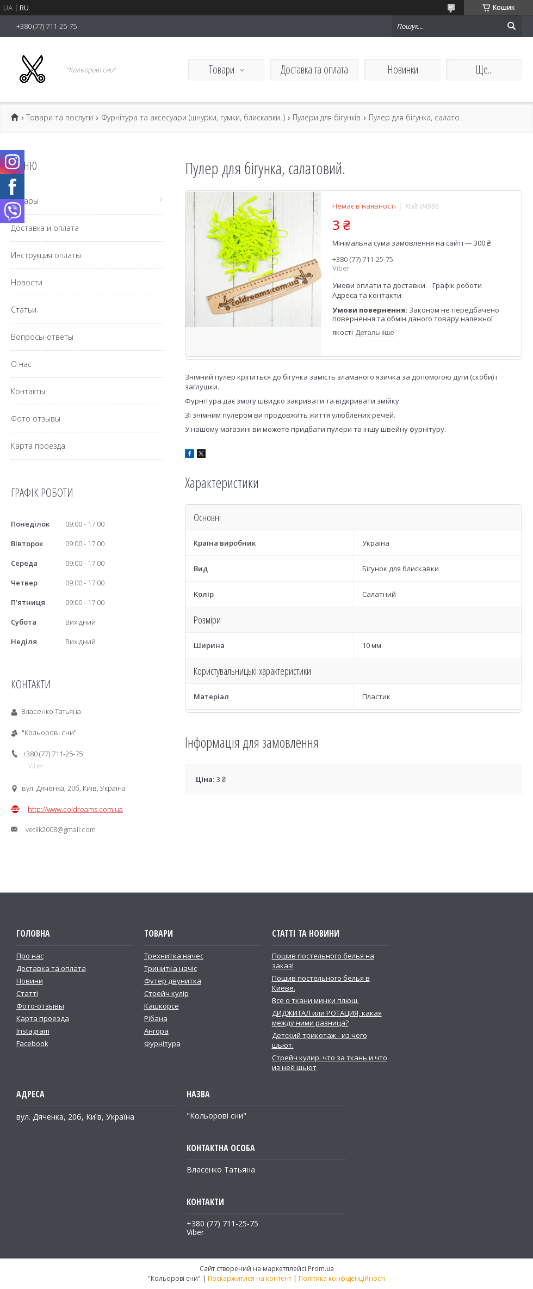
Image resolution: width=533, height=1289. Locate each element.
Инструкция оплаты (46, 255)
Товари (221, 69)
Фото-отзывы (40, 1006)
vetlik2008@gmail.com (61, 829)
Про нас (30, 956)
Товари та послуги (59, 117)
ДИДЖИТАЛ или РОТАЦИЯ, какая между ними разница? (327, 1018)
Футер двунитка (172, 981)
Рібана (156, 1018)
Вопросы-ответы (42, 337)
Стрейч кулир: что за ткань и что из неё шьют (329, 1062)
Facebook (32, 1043)
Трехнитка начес (173, 956)
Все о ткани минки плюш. (315, 1000)
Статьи (23, 309)
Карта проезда (38, 446)
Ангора (156, 1031)
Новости (26, 282)
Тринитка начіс (170, 968)
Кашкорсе (161, 1006)
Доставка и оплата (45, 228)
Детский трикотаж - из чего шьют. (319, 1040)
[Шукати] (511, 26)
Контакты (28, 391)
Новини (29, 981)
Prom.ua (321, 1268)
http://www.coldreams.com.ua (75, 809)
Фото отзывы (35, 418)
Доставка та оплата (314, 69)
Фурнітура (162, 1043)
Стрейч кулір (166, 993)
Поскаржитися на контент (250, 1278)
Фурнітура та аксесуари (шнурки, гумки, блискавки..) (193, 117)
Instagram (32, 1031)
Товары (25, 201)
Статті (27, 993)
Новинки (402, 69)
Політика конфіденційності (342, 1278)
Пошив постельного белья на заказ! (323, 960)
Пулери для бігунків (327, 117)
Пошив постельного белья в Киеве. (321, 983)
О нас (21, 364)
